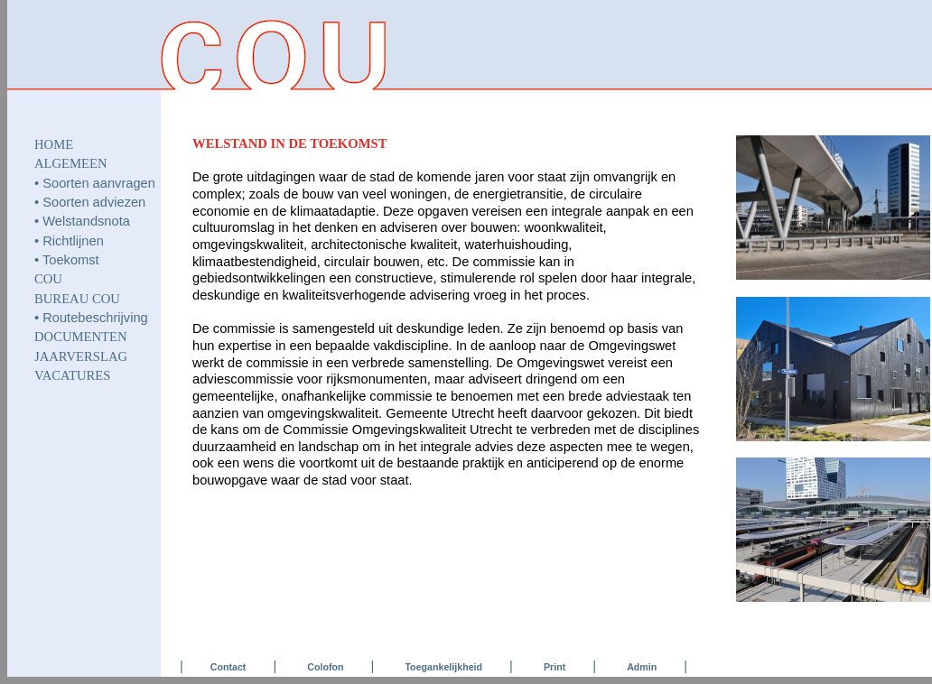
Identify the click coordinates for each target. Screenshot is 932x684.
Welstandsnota (86, 221)
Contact (228, 666)
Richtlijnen (73, 241)
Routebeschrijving (95, 317)
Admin (642, 666)
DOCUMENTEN (80, 336)
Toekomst (70, 260)
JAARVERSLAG (80, 356)
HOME (53, 144)
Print (554, 666)
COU (48, 279)
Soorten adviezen (93, 202)
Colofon (325, 666)
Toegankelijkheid (443, 666)
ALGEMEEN (70, 163)
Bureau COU (77, 298)
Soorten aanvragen (98, 183)
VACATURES (72, 375)
